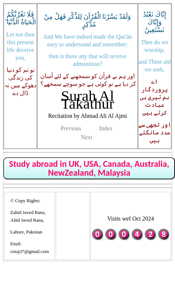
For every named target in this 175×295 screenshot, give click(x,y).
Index (105, 128)
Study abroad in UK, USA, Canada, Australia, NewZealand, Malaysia (89, 168)
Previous (71, 128)
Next (86, 137)
